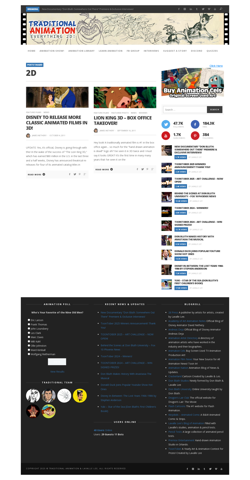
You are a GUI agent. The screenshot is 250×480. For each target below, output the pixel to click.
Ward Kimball (38, 350)
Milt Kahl (35, 341)
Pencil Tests (175, 431)
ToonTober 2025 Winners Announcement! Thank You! (192, 165)
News (46, 112)
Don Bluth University (179, 389)
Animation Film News (180, 359)
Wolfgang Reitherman (43, 354)
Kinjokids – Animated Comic (184, 414)
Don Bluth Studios (178, 380)
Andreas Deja (176, 329)
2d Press (173, 312)
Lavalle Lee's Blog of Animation (186, 423)
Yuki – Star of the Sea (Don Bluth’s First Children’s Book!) (196, 282)
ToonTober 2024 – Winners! (191, 208)
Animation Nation (178, 367)
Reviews (143, 112)
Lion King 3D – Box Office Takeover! (123, 120)
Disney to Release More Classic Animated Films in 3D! (56, 122)
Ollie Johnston (38, 345)
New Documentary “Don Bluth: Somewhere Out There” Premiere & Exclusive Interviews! (88, 9)
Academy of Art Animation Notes (187, 321)
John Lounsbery (39, 328)
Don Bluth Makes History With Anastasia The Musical (194, 238)
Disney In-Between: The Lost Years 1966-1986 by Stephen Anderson (198, 267)
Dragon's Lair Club (178, 397)
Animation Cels (176, 350)
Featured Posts (120, 112)
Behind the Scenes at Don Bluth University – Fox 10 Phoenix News (195, 195)
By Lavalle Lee (195, 157)
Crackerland (175, 376)
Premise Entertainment (181, 440)
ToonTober (174, 448)
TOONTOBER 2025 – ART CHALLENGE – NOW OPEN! (198, 180)
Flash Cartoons (176, 406)
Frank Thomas (39, 324)
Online (103, 430)
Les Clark (36, 333)
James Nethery (39, 135)
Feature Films (33, 112)
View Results (57, 371)
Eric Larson (37, 320)
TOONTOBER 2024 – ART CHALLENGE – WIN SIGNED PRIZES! (198, 223)
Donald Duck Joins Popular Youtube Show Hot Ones (197, 252)
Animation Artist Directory (183, 338)
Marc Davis (37, 337)
